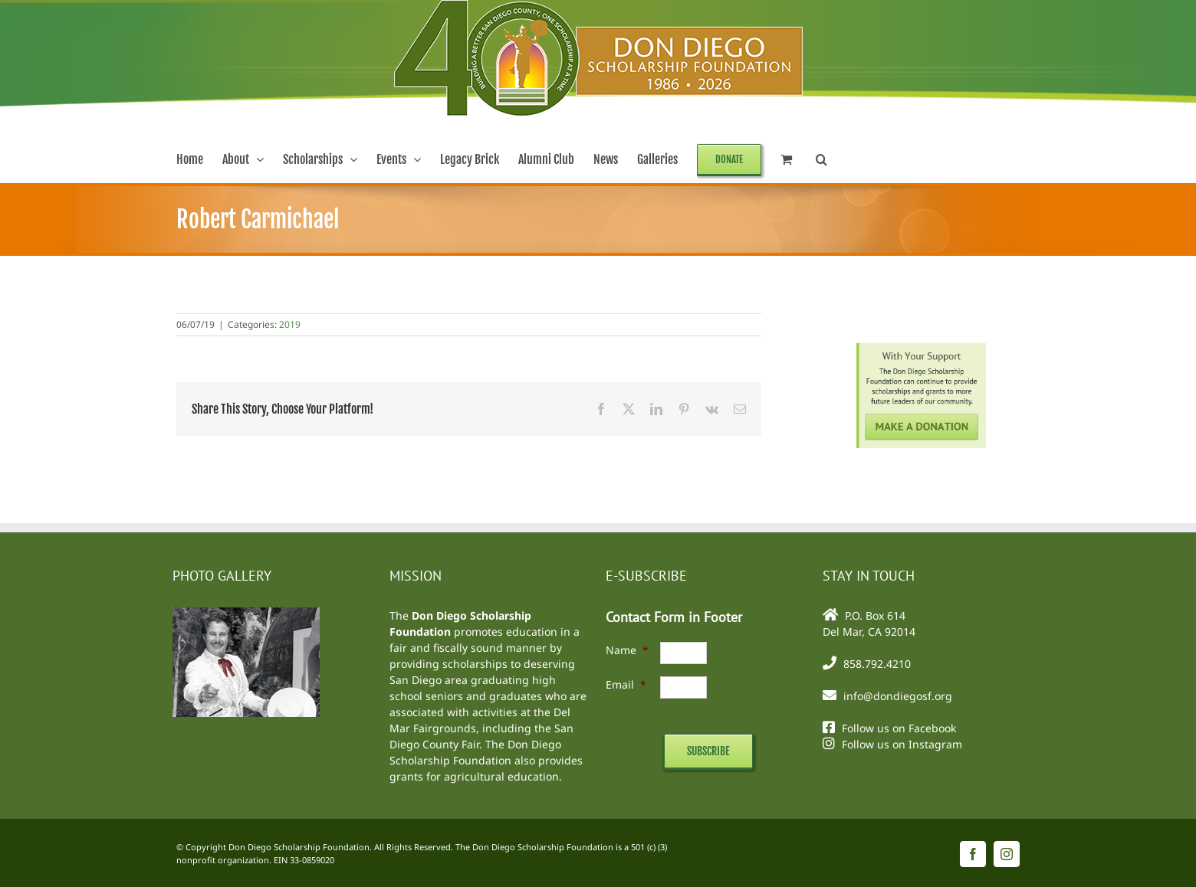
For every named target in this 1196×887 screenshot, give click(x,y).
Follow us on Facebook (899, 728)
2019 (290, 324)
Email (626, 684)
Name (627, 650)
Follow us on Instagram (902, 744)
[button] (821, 159)
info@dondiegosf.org (897, 696)
